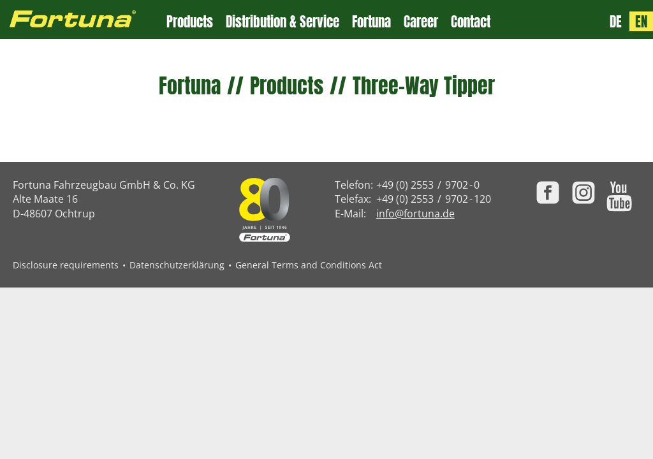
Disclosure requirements (66, 265)
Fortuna (371, 22)
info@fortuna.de (415, 214)
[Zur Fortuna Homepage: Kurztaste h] (83, 19)
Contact (470, 22)
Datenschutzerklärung (176, 265)
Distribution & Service (282, 22)
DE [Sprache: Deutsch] (616, 21)
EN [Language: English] (641, 21)
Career (421, 22)
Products (189, 22)
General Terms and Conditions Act (308, 265)
